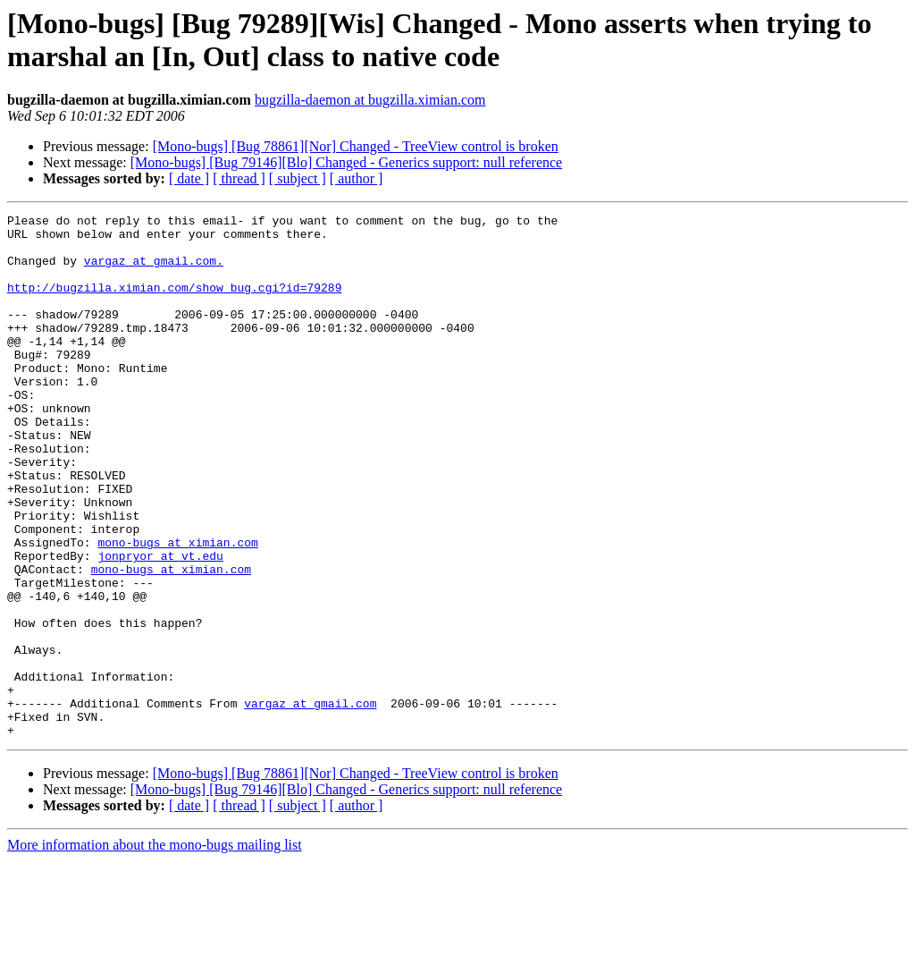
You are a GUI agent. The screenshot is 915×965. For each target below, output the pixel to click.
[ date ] (189, 178)
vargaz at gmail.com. (153, 271)
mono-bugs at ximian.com (177, 609)
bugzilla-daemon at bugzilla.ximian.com (370, 99)
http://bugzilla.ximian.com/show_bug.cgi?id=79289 (174, 303)
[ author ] (356, 178)
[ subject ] (297, 178)
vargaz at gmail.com (310, 802)
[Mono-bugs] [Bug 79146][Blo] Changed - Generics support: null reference (346, 162)
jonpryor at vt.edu (159, 625)
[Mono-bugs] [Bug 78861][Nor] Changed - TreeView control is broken (355, 146)
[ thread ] (239, 178)
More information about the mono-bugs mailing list (154, 949)
